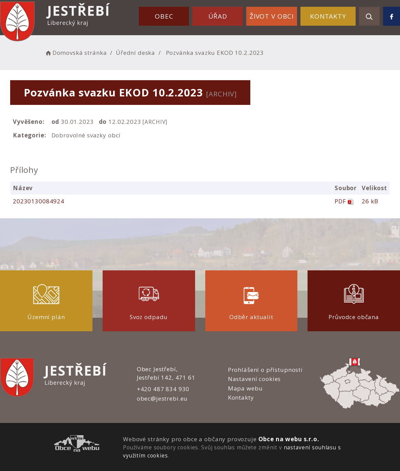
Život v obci (272, 16)
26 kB (370, 201)
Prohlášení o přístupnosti (265, 370)
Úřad (217, 16)
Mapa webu (245, 388)
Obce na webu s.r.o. (288, 439)
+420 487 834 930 (163, 389)
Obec (164, 16)
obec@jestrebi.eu (162, 398)
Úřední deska (135, 53)
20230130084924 (38, 201)
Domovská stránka (75, 53)
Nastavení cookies (254, 379)
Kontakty (328, 16)
